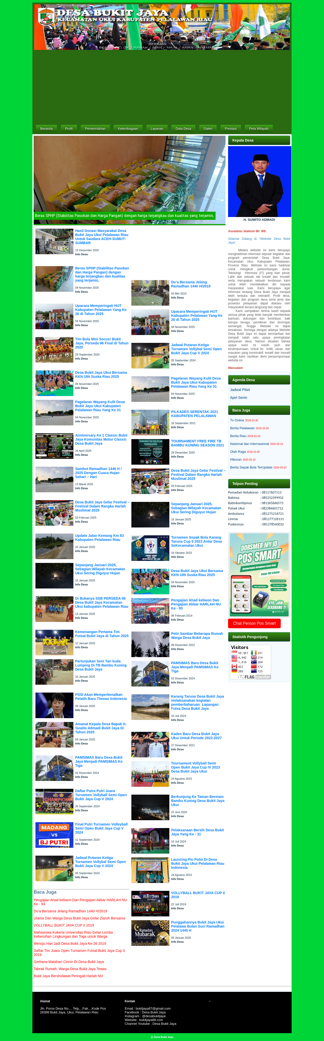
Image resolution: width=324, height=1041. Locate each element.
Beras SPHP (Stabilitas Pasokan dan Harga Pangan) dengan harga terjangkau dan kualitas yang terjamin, (102, 274)
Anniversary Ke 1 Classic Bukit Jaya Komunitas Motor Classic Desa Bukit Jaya (101, 439)
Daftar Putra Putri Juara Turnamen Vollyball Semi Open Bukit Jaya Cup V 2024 (101, 795)
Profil (69, 128)
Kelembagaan (128, 128)
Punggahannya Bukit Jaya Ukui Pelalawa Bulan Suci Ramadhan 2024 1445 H (198, 926)
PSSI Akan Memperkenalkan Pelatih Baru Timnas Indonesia (101, 697)
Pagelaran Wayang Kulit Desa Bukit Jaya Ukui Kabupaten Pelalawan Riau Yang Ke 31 (100, 406)
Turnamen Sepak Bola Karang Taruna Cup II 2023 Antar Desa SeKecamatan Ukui (196, 541)
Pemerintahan (95, 128)
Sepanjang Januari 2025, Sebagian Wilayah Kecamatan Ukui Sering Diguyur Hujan (100, 569)
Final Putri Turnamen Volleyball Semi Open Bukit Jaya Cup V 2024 (101, 828)
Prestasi (231, 128)
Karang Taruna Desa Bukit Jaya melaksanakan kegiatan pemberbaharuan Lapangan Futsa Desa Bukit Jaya (197, 702)
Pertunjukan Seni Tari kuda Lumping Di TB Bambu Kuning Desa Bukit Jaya (101, 665)
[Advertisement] (162, 86)
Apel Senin (238, 398)
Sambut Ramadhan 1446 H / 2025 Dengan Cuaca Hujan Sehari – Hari (98, 473)
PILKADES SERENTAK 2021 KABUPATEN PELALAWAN (194, 414)
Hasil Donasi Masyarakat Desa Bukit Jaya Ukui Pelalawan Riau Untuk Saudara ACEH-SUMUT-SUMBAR (101, 237)
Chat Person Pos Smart (254, 623)
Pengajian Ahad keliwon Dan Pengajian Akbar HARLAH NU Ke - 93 (196, 604)
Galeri (208, 128)
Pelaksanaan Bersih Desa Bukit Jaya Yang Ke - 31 (197, 832)
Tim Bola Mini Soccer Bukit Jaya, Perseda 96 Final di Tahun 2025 (102, 343)
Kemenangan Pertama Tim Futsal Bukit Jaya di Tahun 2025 (102, 634)
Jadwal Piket (240, 390)
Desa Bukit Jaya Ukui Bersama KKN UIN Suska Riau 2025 (101, 374)
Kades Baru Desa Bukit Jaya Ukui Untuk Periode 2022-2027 (196, 736)
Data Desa (183, 128)
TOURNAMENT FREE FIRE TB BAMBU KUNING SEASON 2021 (197, 443)
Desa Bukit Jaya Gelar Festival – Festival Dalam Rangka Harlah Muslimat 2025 (102, 506)
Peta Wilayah (259, 128)
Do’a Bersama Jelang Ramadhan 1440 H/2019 (191, 284)
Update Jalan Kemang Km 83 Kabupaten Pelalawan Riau (99, 538)
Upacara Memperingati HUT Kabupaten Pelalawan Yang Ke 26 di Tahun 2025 (101, 310)
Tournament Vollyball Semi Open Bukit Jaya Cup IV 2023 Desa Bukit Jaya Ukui (195, 767)
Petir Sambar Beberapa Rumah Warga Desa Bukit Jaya (197, 636)
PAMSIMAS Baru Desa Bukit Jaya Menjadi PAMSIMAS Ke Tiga (99, 761)
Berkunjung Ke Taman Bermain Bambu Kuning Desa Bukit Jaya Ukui (198, 801)
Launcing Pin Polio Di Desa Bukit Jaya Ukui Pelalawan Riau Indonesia (197, 863)
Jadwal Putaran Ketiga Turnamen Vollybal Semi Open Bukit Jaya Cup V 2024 (100, 862)
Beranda (46, 128)
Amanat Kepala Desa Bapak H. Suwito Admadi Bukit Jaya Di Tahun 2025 (100, 728)
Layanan (157, 128)
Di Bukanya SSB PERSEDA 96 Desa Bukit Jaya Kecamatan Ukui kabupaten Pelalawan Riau (101, 602)
